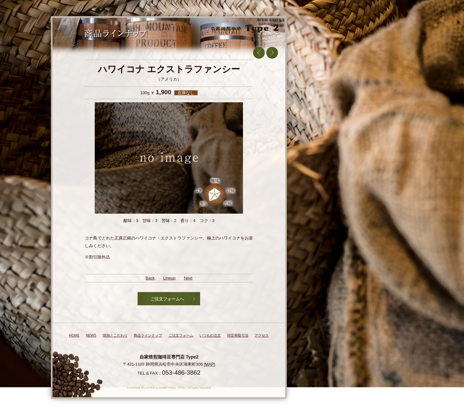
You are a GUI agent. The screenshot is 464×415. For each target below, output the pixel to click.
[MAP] (209, 364)
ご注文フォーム (181, 335)
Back (150, 278)
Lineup (169, 278)
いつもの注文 (210, 335)
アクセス (262, 335)
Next (188, 278)
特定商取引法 (237, 335)
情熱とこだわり (115, 335)
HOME (74, 335)
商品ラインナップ (148, 335)
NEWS (91, 335)
